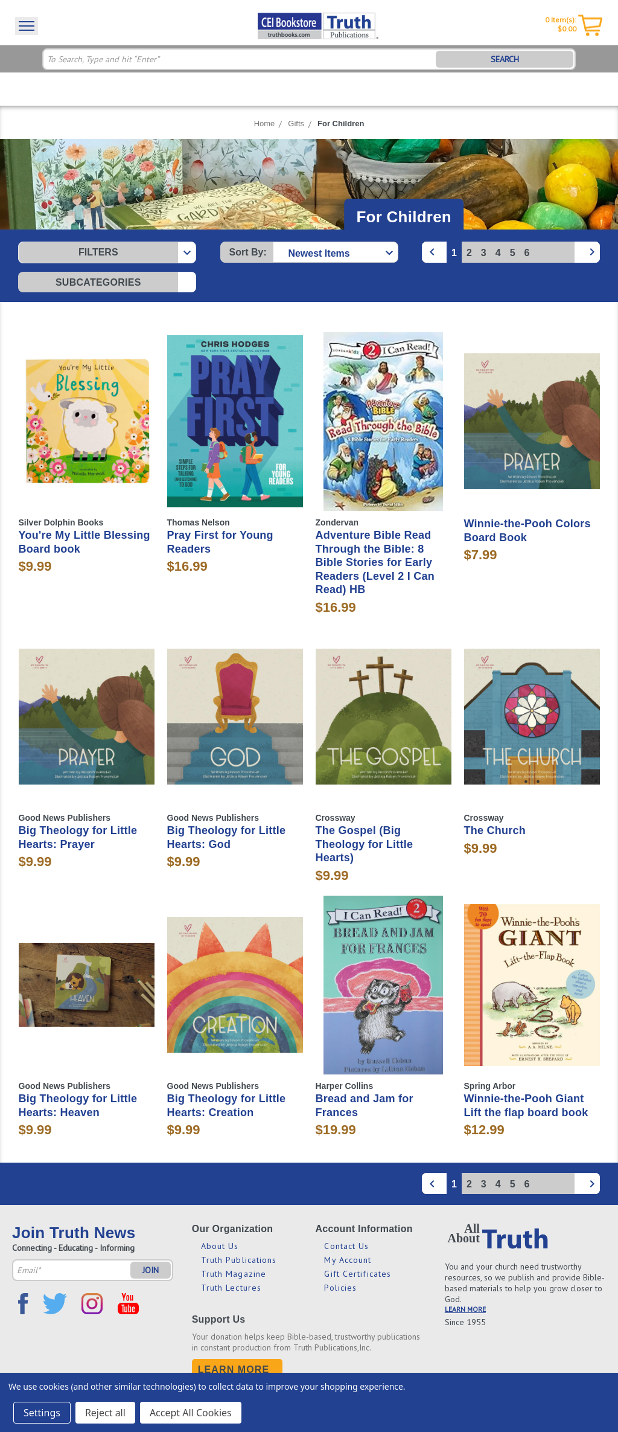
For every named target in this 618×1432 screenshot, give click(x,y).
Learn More (234, 1369)
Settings (42, 1412)
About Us (220, 1246)
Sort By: (248, 252)
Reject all (105, 1412)
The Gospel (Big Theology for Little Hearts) (364, 844)
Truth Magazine (233, 1273)
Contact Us (346, 1246)
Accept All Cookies (191, 1412)
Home (264, 123)
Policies (340, 1287)
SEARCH (505, 59)
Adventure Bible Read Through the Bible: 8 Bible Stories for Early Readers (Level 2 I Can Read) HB (375, 562)
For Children (340, 123)
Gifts (296, 123)
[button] (107, 252)
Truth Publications (239, 1259)
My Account (347, 1259)
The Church (495, 830)
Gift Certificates (357, 1273)
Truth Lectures (231, 1287)
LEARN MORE (465, 1309)
